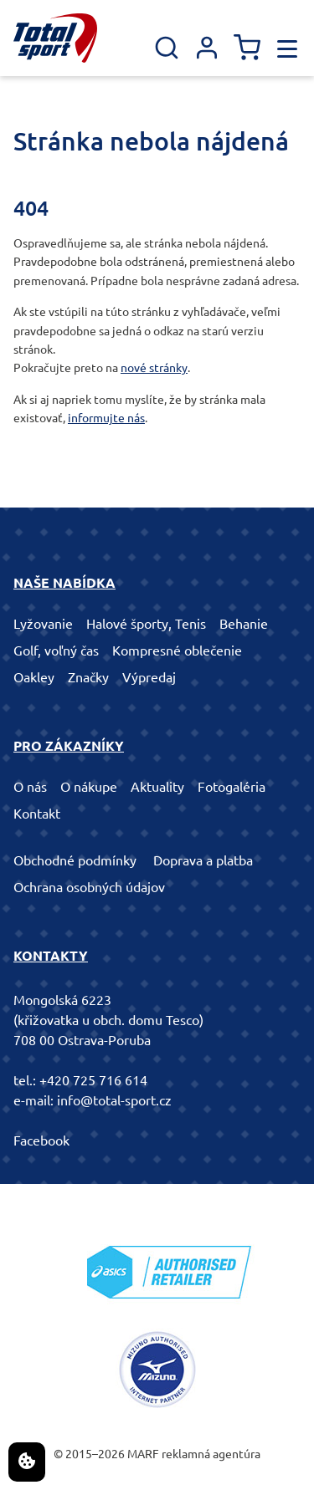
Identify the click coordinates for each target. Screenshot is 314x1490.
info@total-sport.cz (114, 1100)
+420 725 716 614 (93, 1080)
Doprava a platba (203, 860)
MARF (143, 1454)
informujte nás (106, 418)
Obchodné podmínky (74, 860)
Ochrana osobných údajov (89, 887)
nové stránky (154, 368)
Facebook (41, 1140)
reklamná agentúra (211, 1454)
